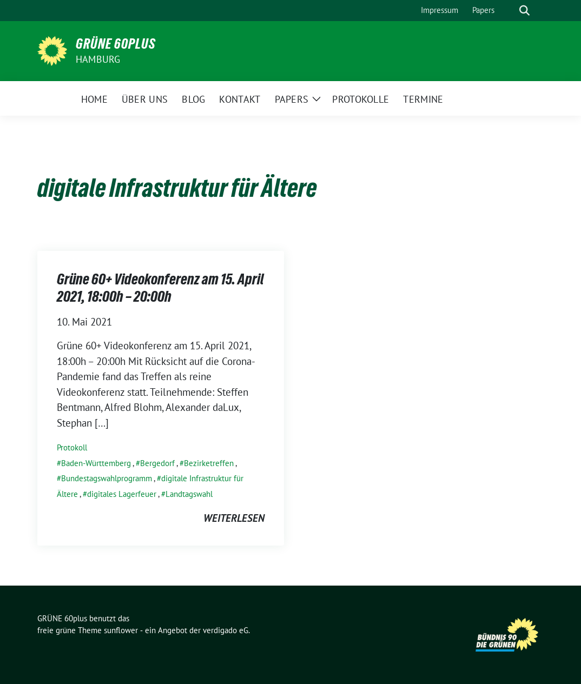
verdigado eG (225, 630)
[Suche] (509, 10)
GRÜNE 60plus (116, 44)
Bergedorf (157, 463)
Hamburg (98, 59)
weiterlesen (234, 518)
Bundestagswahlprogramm (106, 478)
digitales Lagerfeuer (121, 494)
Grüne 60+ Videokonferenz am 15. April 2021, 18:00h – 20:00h (160, 287)
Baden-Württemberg (96, 463)
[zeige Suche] (524, 10)
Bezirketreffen (209, 463)
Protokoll (72, 447)
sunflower (121, 630)
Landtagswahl (189, 494)
